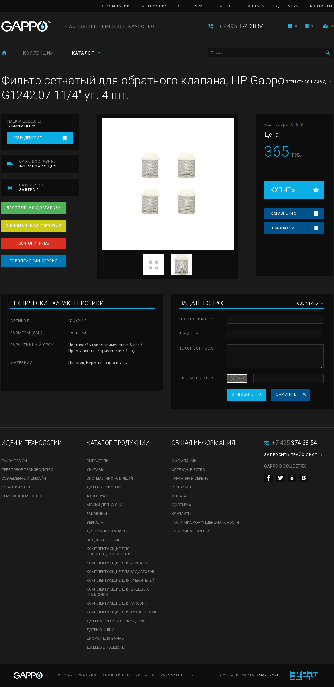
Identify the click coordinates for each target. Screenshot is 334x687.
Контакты (321, 6)
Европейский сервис (34, 261)
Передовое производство (27, 469)
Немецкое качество (21, 496)
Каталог (83, 53)
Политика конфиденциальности (205, 522)
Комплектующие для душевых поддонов (118, 592)
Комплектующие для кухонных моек (124, 612)
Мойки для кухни (104, 505)
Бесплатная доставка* (34, 208)
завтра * (49, 187)
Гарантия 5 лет (16, 487)
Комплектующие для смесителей (120, 580)
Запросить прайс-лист (290, 454)
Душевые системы (105, 487)
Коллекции (38, 53)
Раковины (97, 513)
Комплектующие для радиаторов (120, 571)
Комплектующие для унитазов (118, 563)
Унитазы (95, 469)
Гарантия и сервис (214, 6)
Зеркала (95, 522)
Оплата (256, 6)
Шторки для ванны (106, 638)
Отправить (242, 394)
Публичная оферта (191, 531)
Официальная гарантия (34, 225)
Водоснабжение (103, 540)
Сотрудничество (161, 6)
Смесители (98, 461)
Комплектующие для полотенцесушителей (109, 551)
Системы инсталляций (110, 478)
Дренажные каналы (107, 531)
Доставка (287, 6)
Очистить (286, 394)
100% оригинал (33, 243)
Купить (282, 189)
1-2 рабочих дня (49, 163)
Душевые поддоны (106, 647)
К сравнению (283, 213)
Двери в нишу (100, 629)
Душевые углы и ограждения (116, 621)
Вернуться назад (306, 81)
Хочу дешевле (27, 137)
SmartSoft (268, 675)
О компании (116, 6)
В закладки (282, 228)
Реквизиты (182, 487)
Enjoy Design (14, 461)
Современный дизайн (23, 478)
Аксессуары (99, 496)
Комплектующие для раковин (117, 603)
